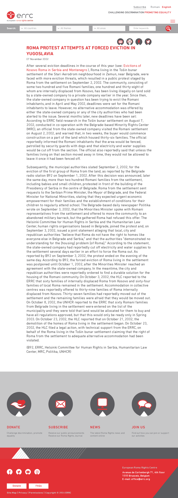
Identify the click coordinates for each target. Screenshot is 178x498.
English (166, 7)
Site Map (11, 493)
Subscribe (140, 7)
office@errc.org (140, 479)
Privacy (23, 493)
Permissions (36, 493)
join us (138, 427)
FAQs (39, 486)
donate (13, 427)
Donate (17, 486)
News (95, 427)
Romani (155, 7)
